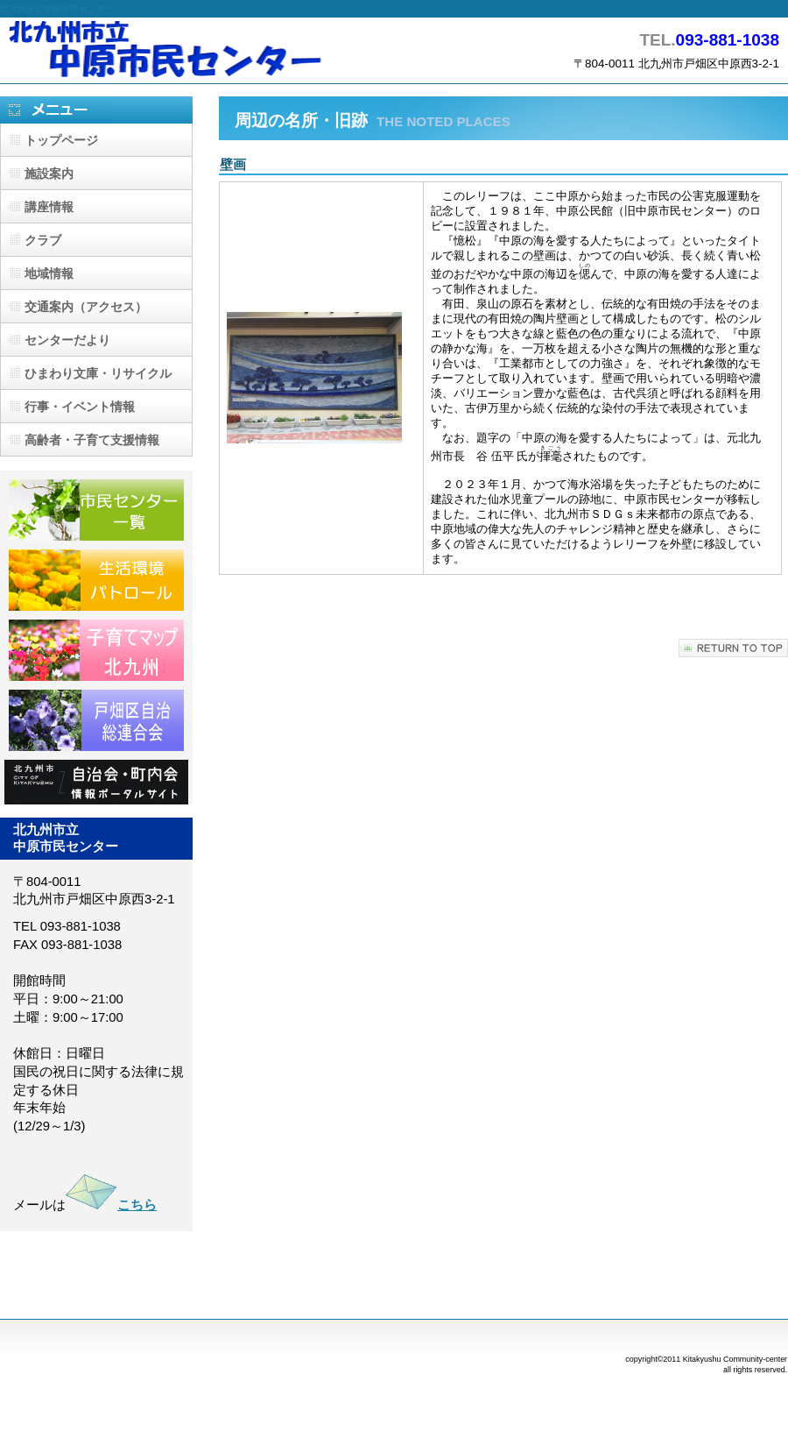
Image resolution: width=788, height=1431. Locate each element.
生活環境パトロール (96, 580)
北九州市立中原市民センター (175, 50)
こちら (111, 1205)
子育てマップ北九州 (96, 650)
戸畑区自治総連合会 (96, 720)
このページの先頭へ (733, 648)
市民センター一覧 (96, 510)
